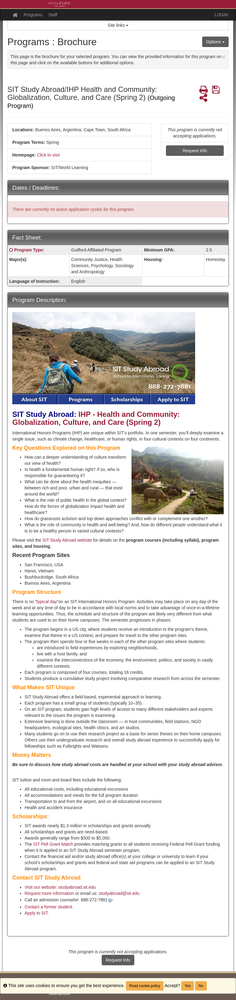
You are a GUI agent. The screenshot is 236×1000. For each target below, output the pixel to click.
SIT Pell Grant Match (53, 844)
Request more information (49, 893)
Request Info (195, 150)
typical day (47, 601)
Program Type (28, 249)
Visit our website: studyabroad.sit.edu (60, 887)
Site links (118, 25)
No (201, 986)
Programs (33, 14)
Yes (188, 986)
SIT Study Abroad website (67, 540)
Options (215, 41)
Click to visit (48, 154)
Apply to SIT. (37, 913)
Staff (53, 14)
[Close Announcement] (224, 56)
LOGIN (221, 14)
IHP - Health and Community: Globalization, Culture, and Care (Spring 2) (96, 418)
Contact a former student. (49, 906)
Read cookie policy (144, 986)
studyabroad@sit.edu (119, 893)
